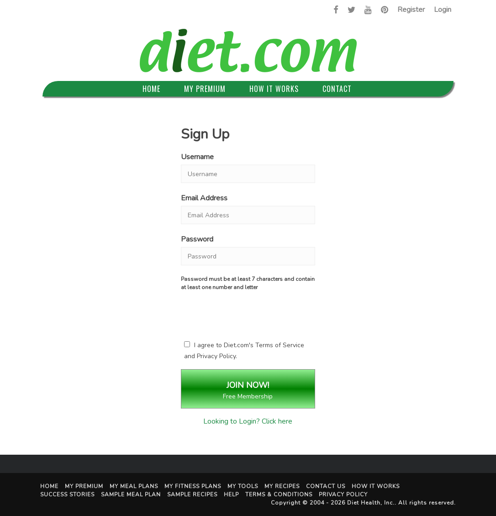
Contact (337, 88)
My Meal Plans (134, 486)
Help (231, 494)
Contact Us (325, 486)
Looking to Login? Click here (247, 421)
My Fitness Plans (192, 486)
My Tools (242, 486)
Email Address (204, 198)
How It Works (274, 88)
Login (442, 10)
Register (411, 10)
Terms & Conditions (278, 494)
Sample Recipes (192, 494)
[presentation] (260, 314)
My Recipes (282, 486)
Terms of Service (279, 345)
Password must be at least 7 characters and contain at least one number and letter (248, 283)
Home (151, 88)
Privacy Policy (216, 356)
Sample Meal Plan (131, 494)
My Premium (205, 88)
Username (197, 157)
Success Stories (67, 494)
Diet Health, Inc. (371, 502)
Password (197, 239)
